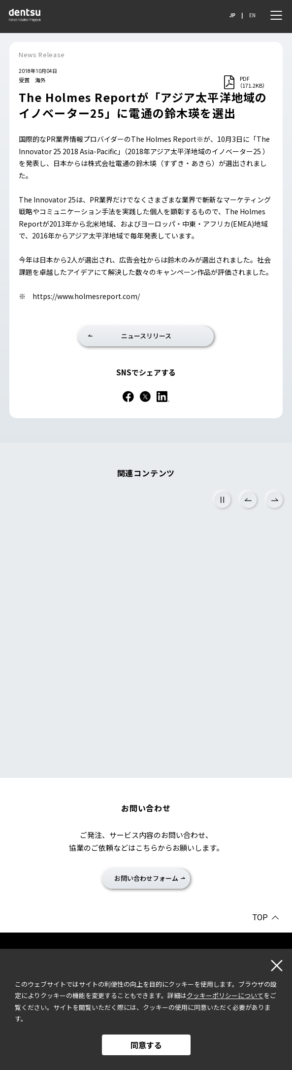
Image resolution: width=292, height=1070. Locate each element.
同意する (146, 1045)
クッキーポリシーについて (225, 995)
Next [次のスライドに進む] (274, 500)
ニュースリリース (146, 335)
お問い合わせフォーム (146, 878)
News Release (42, 54)
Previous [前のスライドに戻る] (248, 500)
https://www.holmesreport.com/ (86, 296)
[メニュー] (276, 15)
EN (252, 15)
